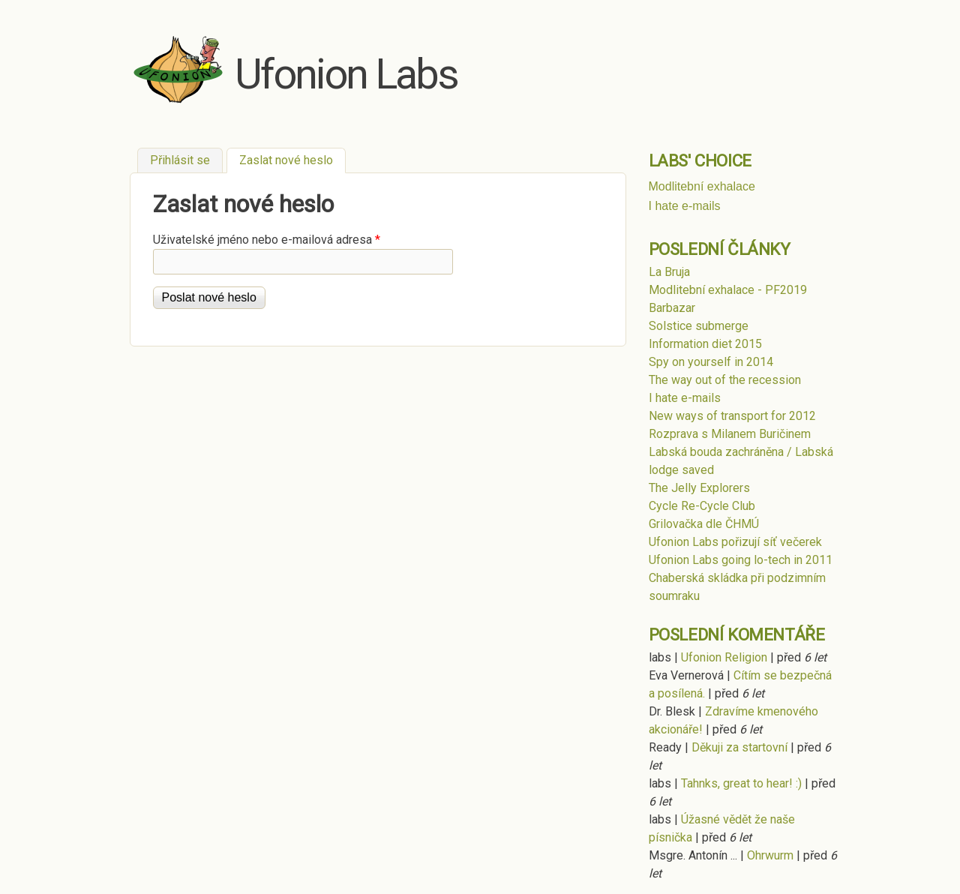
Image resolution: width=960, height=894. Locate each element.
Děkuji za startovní (740, 747)
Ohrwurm (770, 855)
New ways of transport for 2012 (732, 416)
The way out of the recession (725, 380)
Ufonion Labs (346, 74)
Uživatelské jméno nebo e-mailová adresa (266, 239)
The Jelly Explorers (699, 488)
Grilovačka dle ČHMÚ (704, 524)
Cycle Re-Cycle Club (702, 506)
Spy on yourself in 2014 (711, 362)
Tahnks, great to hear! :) (741, 783)
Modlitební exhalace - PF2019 (728, 290)
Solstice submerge (698, 326)
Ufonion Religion (724, 657)
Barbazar (672, 308)
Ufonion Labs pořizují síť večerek (735, 542)
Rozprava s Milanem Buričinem (730, 434)
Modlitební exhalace (702, 186)
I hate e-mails (685, 206)
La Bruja (669, 272)
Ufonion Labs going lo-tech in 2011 (740, 560)
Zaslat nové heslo (292, 158)
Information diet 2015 (705, 344)
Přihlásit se (180, 160)
